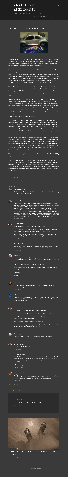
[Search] (58, 5)
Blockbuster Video (16, 180)
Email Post (15, 177)
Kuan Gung (17, 334)
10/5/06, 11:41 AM (18, 277)
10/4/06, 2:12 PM (18, 196)
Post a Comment (13, 384)
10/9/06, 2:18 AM (18, 349)
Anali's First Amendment (24, 7)
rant (33, 180)
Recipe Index (24, 16)
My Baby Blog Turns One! (28, 402)
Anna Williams (38, 472)
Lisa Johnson (18, 224)
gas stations (25, 180)
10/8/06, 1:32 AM (18, 339)
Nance (16, 201)
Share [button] (9, 177)
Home (16, 16)
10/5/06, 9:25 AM (18, 250)
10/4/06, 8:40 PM (18, 218)
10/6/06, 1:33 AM (18, 289)
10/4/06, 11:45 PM (18, 238)
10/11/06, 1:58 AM (18, 380)
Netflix (30, 180)
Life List (33, 16)
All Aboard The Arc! (44, 16)
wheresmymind (19, 189)
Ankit (15, 283)
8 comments (16, 457)
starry (15, 294)
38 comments (22, 405)
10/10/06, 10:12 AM (18, 367)
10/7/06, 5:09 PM (18, 329)
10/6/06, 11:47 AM (18, 303)
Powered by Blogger (34, 469)
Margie (16, 255)
